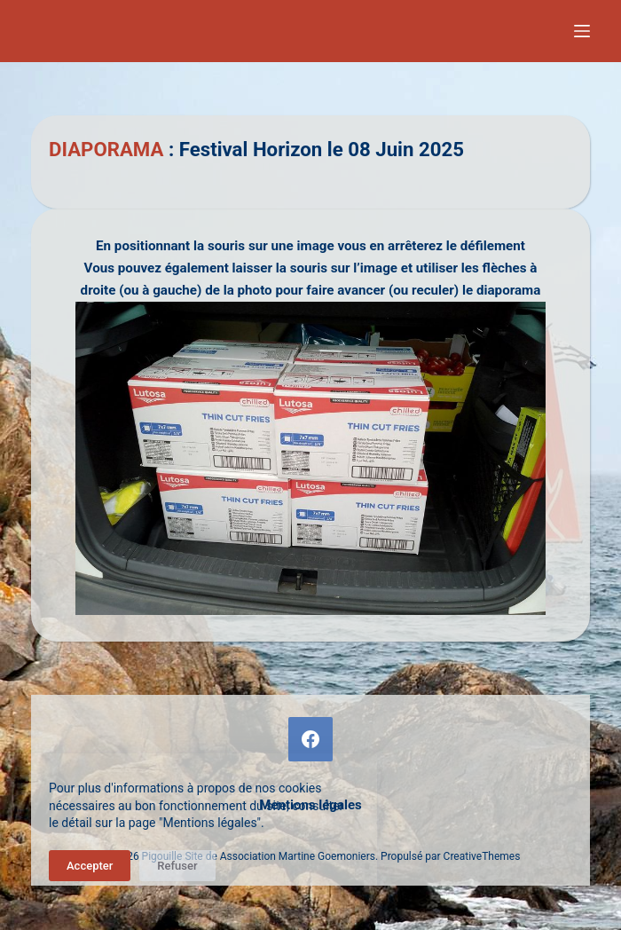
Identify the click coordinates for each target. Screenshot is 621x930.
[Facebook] (310, 739)
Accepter (90, 865)
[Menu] (582, 31)
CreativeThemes (482, 856)
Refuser (177, 865)
